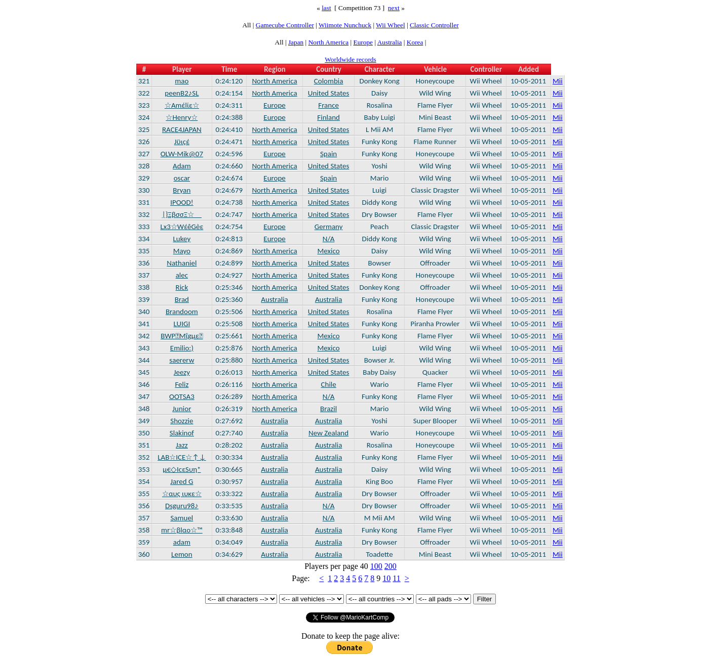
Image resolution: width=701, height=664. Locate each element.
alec (182, 275)
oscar (182, 178)
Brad (182, 299)
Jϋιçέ (181, 141)
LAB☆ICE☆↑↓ (182, 457)
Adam (182, 165)
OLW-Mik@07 (182, 153)
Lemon (181, 554)
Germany (329, 226)
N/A (329, 238)
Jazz (182, 445)
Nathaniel (182, 263)
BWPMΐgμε (182, 335)
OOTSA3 (181, 396)
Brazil (328, 408)
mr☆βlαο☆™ (182, 530)
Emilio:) (181, 347)
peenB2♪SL (182, 93)
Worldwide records (350, 59)
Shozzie (181, 420)
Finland (328, 117)
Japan (295, 42)
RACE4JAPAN (182, 129)
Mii (558, 80)
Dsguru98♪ (182, 505)
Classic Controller (434, 25)
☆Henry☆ (182, 117)
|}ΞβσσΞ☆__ (182, 214)
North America (328, 42)
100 (376, 566)
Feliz (181, 384)
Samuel (181, 517)
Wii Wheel (390, 25)
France (328, 105)
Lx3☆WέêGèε (181, 226)
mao (181, 80)
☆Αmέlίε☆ (182, 105)
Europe (363, 42)
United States (328, 93)
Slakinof (182, 432)
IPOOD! (181, 202)
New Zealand (328, 432)
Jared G (181, 481)
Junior (181, 408)
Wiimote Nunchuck (345, 25)
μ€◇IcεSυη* (182, 469)
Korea (415, 42)
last (326, 8)
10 (386, 578)
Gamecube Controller (285, 25)
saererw (181, 360)
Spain (328, 153)
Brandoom (182, 311)
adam (181, 542)
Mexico (329, 250)
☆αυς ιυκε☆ (182, 493)
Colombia (328, 80)
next (394, 8)
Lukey (182, 238)
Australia (389, 42)
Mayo (181, 250)
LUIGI (182, 323)
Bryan (181, 190)
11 (396, 578)
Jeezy (182, 372)
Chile (328, 384)
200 (390, 566)
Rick (182, 287)
